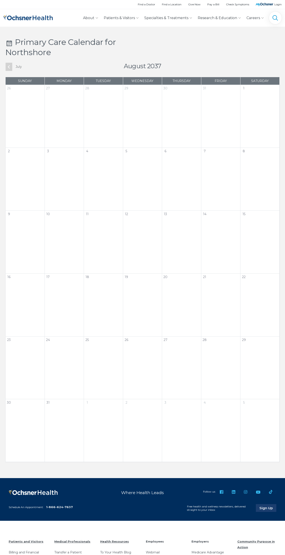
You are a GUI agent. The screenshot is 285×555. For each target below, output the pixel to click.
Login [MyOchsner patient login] (278, 4)
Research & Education (217, 18)
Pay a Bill (213, 4)
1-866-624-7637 (59, 507)
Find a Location (171, 4)
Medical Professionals (72, 541)
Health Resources (114, 541)
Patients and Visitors (26, 541)
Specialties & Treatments (166, 18)
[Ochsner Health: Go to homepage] (28, 17)
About (88, 18)
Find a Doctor (146, 4)
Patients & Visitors (119, 18)
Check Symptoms (237, 4)
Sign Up (267, 508)
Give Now (194, 4)
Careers (253, 18)
